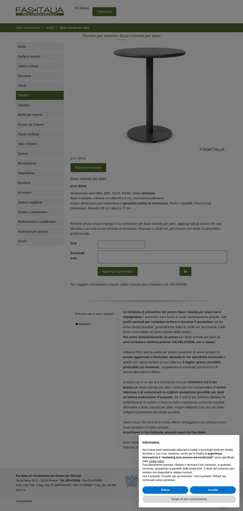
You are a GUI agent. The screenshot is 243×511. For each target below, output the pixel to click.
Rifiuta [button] (165, 490)
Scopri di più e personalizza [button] (189, 499)
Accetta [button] (213, 490)
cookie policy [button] (156, 461)
